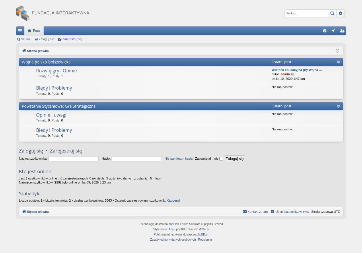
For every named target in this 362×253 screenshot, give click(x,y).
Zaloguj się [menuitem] (335, 32)
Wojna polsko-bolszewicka (46, 62)
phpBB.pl (202, 234)
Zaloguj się (46, 39)
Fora (36, 31)
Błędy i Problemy (54, 88)
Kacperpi (173, 200)
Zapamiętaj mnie (209, 158)
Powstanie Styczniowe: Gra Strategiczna (59, 106)
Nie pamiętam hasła (178, 158)
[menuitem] (324, 30)
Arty (171, 229)
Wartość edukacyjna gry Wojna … (297, 70)
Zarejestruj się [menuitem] (343, 32)
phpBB (173, 224)
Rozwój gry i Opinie (56, 70)
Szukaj (25, 39)
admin (285, 74)
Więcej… (21, 32)
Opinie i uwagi (51, 115)
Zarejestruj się (72, 39)
